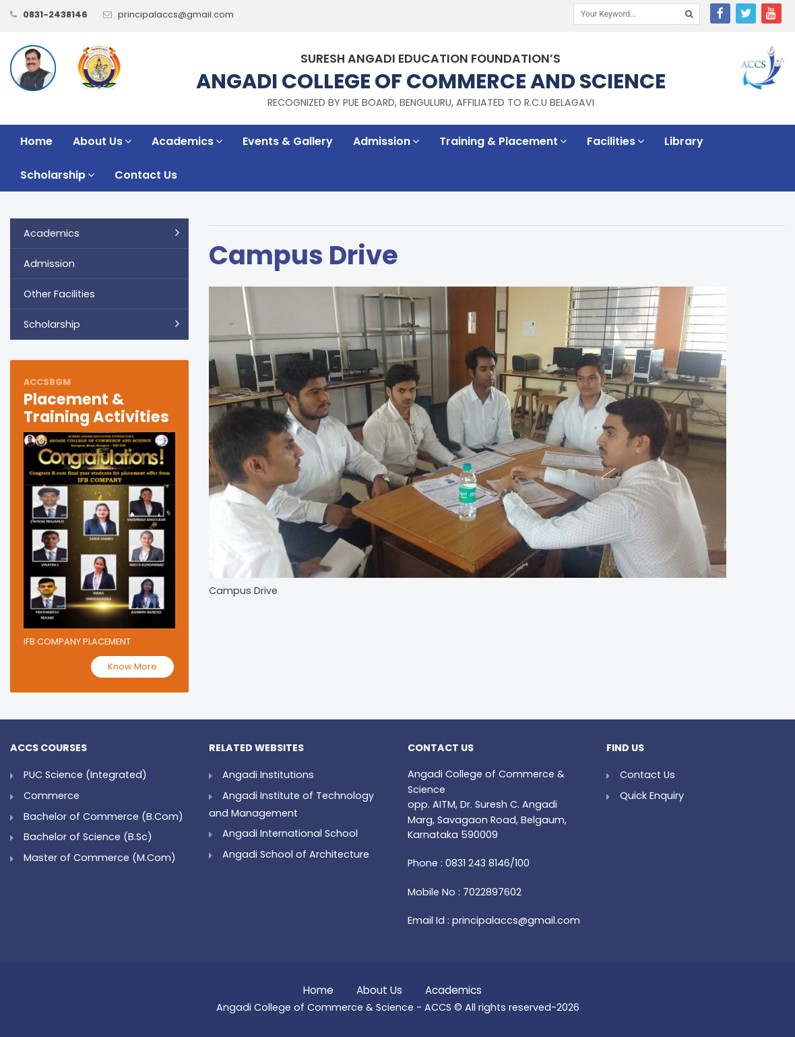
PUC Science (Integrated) (85, 774)
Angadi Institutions (268, 774)
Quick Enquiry (652, 795)
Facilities (615, 141)
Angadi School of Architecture (295, 854)
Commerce (52, 795)
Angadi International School (290, 833)
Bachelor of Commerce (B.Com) (103, 816)
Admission (386, 141)
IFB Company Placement (77, 641)
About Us (102, 141)
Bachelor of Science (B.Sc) (88, 836)
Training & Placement (503, 141)
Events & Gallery (288, 141)
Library (683, 141)
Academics (187, 141)
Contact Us (146, 175)
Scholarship (57, 175)
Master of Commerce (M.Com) (100, 857)
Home (36, 141)
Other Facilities (59, 294)
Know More (132, 666)
